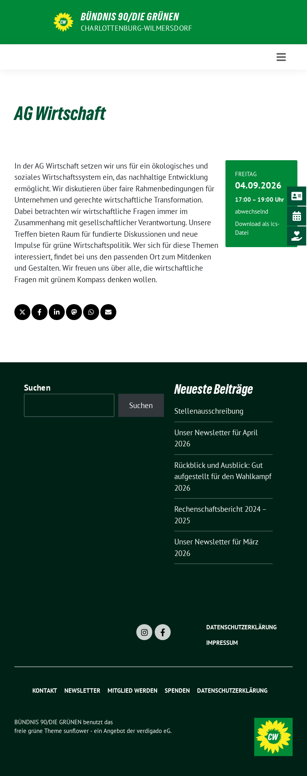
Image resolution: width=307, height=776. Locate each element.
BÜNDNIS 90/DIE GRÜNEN (130, 17)
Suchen (37, 387)
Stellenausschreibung (208, 411)
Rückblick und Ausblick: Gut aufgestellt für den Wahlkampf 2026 (222, 476)
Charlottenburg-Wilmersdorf (136, 28)
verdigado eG (153, 731)
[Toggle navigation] (281, 57)
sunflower (76, 731)
